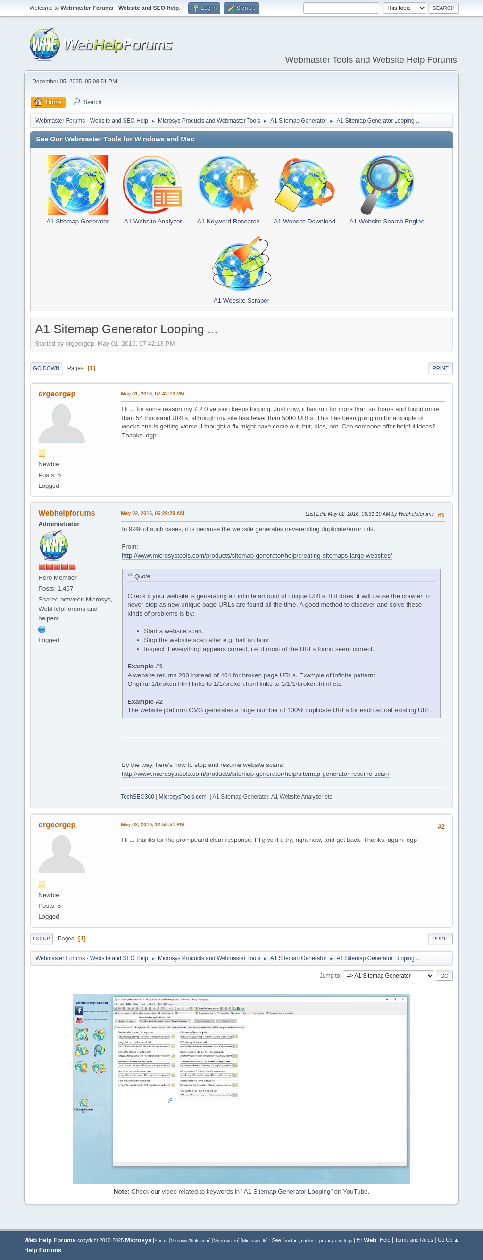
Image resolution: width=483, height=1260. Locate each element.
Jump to (330, 975)
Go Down (46, 368)
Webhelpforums (66, 513)
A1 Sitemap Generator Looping (287, 1191)
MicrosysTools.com (183, 796)
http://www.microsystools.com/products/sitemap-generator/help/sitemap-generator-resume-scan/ (255, 773)
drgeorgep (56, 394)
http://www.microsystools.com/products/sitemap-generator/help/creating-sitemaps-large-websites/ (257, 555)
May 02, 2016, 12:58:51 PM (152, 824)
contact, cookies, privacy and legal (319, 1240)
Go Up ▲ (448, 1240)
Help (385, 1240)
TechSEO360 (137, 796)
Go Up (41, 938)
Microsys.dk (254, 1240)
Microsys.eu (226, 1240)
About (160, 1240)
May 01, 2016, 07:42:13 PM (152, 393)
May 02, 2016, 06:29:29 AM (152, 513)
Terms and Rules (414, 1240)
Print (441, 368)
